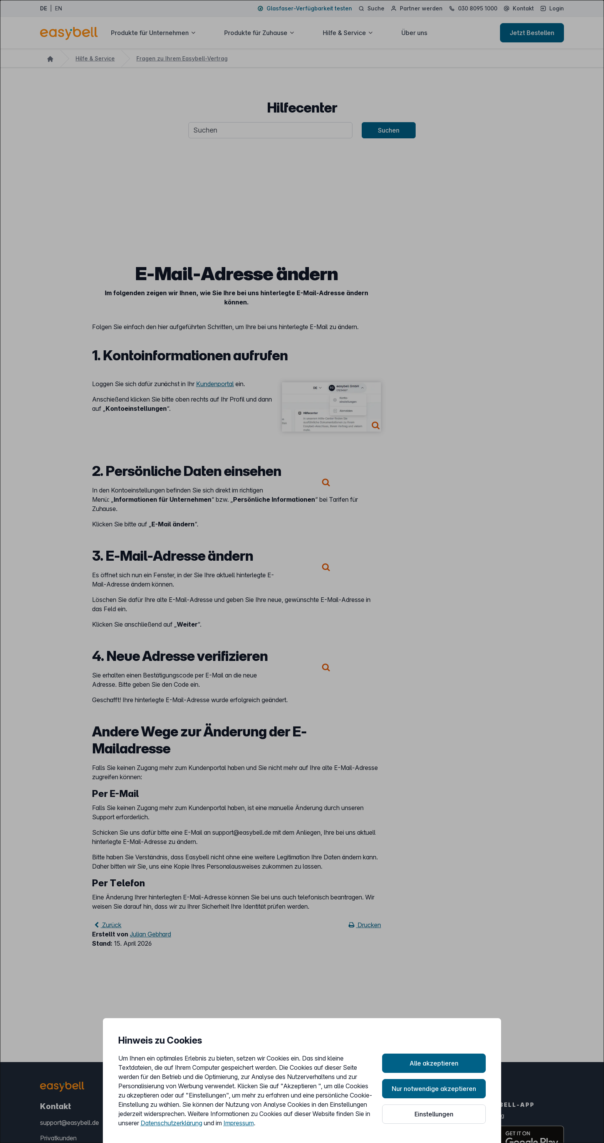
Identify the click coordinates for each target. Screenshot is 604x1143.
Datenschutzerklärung (171, 1123)
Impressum (238, 1123)
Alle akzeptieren (433, 1063)
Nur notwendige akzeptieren (434, 1089)
